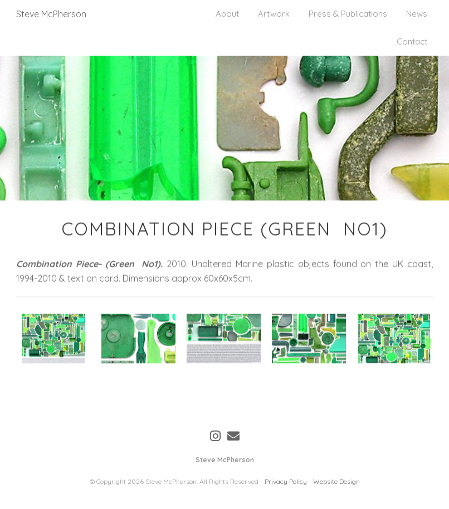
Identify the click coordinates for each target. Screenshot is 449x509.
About (227, 13)
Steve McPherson (51, 13)
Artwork (274, 13)
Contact (412, 41)
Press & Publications (348, 13)
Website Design (336, 481)
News (416, 13)
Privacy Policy (286, 481)
